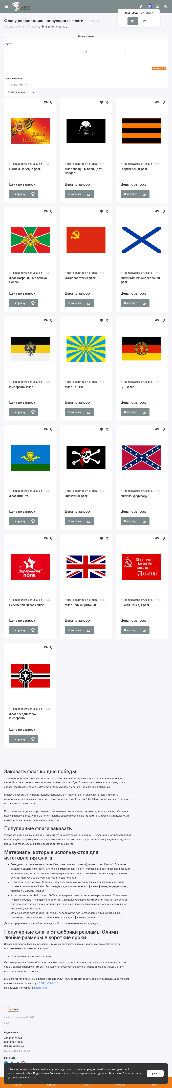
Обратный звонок (14, 1046)
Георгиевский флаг (134, 169)
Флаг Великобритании (80, 605)
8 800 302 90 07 (14, 1042)
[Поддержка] (165, 6)
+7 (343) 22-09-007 (47, 983)
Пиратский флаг (76, 496)
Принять (155, 1073)
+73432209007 (13, 1038)
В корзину (24, 194)
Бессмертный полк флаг (26, 605)
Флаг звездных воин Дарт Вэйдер (83, 171)
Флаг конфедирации (135, 496)
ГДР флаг (127, 387)
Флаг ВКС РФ (74, 387)
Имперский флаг (21, 387)
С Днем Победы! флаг (24, 169)
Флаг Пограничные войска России (28, 280)
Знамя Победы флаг (135, 605)
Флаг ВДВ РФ (18, 496)
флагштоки (40, 987)
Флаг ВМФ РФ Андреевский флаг (140, 280)
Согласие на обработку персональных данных (79, 1073)
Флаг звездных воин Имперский (23, 716)
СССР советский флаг (80, 278)
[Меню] (6, 6)
